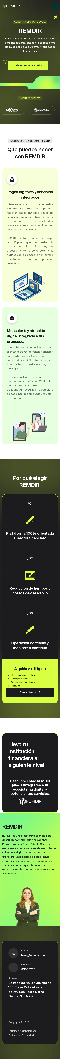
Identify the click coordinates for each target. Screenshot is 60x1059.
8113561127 (28, 969)
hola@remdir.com (33, 955)
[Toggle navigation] (55, 6)
